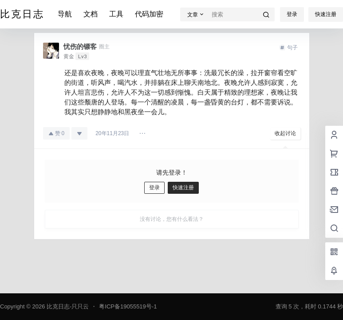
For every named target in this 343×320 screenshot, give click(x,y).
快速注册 (325, 14)
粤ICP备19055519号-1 (128, 306)
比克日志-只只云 (67, 306)
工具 (116, 14)
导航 (65, 14)
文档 (90, 14)
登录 (292, 14)
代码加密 (149, 14)
